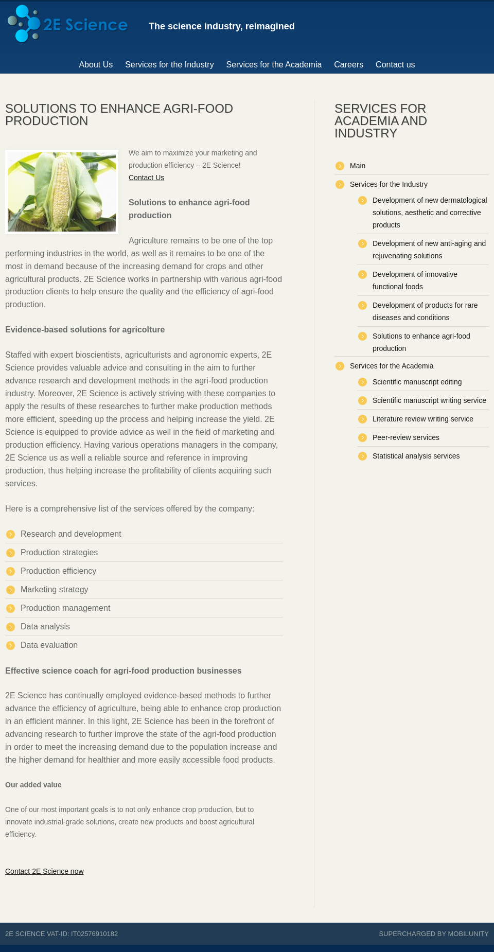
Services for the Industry (169, 64)
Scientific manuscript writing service (429, 400)
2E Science (25, 934)
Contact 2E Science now (44, 871)
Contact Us (146, 177)
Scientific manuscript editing (417, 382)
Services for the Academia (274, 64)
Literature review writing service (423, 419)
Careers (348, 64)
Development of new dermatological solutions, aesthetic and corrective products (430, 212)
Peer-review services (406, 437)
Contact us (395, 64)
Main (357, 166)
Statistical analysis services (416, 456)
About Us (96, 64)
